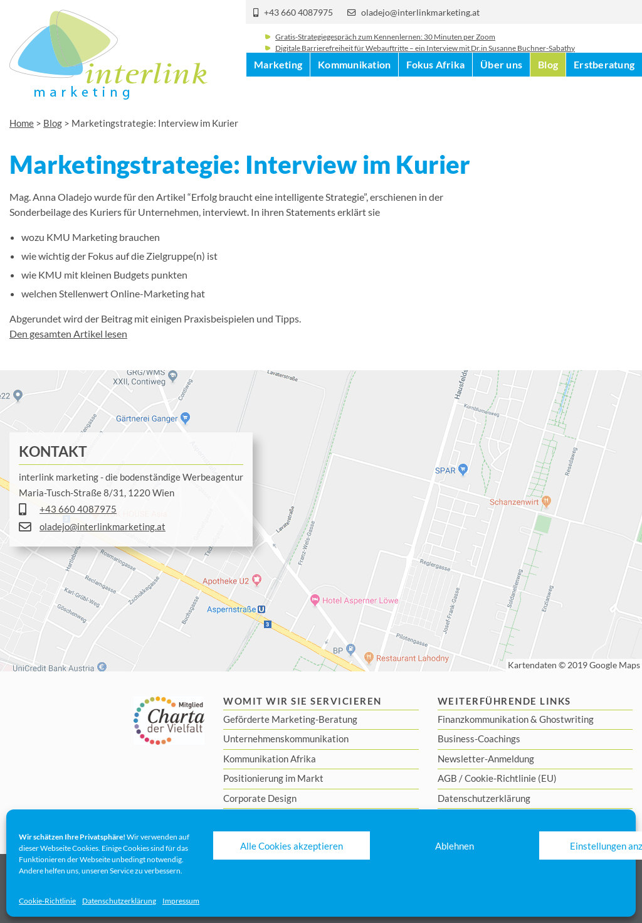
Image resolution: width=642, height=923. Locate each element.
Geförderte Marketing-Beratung (290, 719)
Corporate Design (260, 798)
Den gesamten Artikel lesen (68, 333)
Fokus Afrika (435, 94)
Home (21, 123)
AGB (447, 778)
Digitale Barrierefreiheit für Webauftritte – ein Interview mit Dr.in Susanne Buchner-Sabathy (425, 58)
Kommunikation (354, 94)
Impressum (180, 900)
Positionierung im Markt (273, 778)
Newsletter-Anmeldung (486, 758)
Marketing (278, 94)
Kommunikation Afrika (269, 758)
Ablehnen (454, 845)
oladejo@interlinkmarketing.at (420, 13)
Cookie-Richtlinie (47, 900)
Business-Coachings (479, 738)
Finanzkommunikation (483, 719)
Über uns (501, 94)
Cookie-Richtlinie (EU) (511, 778)
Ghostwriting (566, 719)
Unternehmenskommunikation (286, 738)
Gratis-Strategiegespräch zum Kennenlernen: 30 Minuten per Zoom (385, 46)
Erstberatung (604, 94)
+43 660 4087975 (298, 13)
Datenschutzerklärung (119, 900)
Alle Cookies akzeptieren (291, 845)
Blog (548, 94)
